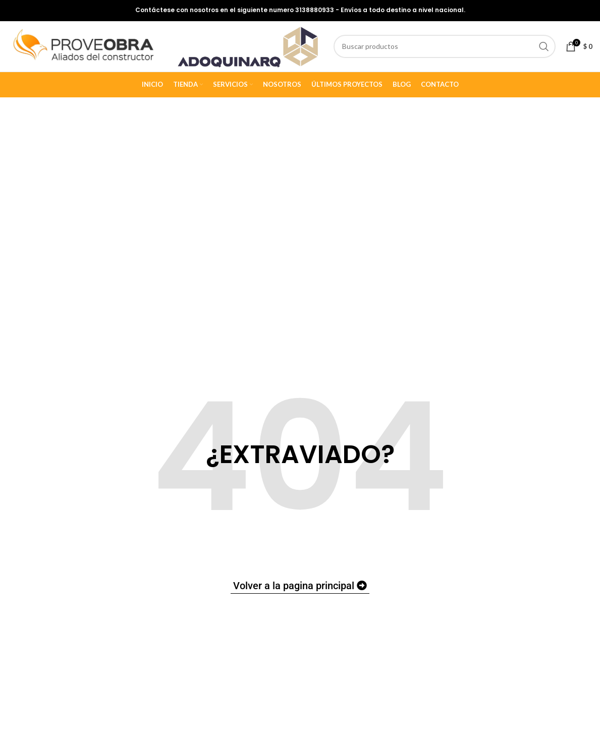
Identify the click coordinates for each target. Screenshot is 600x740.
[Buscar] (448, 47)
